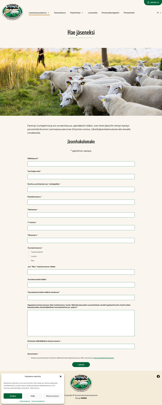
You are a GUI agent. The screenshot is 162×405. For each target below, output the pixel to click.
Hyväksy (13, 396)
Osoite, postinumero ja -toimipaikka (44, 184)
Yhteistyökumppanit (110, 13)
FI (158, 12)
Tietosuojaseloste (38, 401)
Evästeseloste (25, 401)
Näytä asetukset (52, 396)
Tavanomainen (37, 252)
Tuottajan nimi (34, 171)
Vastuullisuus (60, 13)
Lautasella (92, 13)
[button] (60, 376)
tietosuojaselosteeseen (103, 358)
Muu (32, 260)
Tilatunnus (32, 209)
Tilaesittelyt (75, 12)
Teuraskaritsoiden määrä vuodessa (43, 292)
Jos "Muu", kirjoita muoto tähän (41, 266)
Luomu (34, 256)
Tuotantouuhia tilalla (37, 279)
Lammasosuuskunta (37, 12)
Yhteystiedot (129, 13)
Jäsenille (154, 2)
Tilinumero (32, 235)
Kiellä (33, 396)
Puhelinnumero (34, 197)
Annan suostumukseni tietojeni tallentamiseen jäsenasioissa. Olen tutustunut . (72, 358)
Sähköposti (33, 158)
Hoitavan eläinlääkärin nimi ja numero (44, 341)
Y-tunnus (32, 222)
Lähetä (81, 364)
